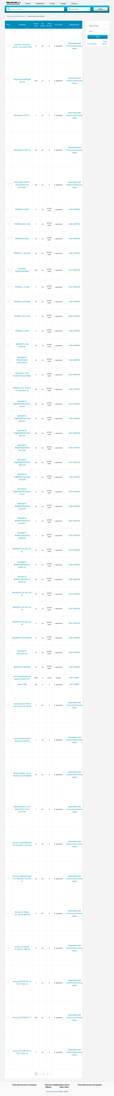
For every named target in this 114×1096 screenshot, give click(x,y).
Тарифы (63, 3)
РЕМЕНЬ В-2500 (22, 239)
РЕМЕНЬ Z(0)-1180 (22, 316)
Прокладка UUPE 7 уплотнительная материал (22, 184)
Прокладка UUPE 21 (22, 150)
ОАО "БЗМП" (74, 678)
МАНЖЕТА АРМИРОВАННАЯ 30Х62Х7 (22, 520)
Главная (27, 3)
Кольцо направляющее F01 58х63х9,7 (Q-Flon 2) (22, 878)
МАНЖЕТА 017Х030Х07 (22, 638)
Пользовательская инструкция (90, 1085)
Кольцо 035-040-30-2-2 (22, 1017)
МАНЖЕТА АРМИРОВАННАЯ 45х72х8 (22, 447)
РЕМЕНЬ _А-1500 (22, 287)
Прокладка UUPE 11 (22, 115)
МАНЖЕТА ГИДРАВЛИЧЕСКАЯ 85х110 (22, 433)
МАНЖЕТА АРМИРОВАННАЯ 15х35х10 (22, 506)
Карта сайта (64, 1087)
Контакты (74, 3)
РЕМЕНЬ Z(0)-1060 (22, 302)
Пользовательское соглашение (24, 1085)
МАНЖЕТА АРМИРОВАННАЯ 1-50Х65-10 (22, 579)
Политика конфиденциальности (57, 1085)
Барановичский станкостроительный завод (74, 45)
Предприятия (40, 3)
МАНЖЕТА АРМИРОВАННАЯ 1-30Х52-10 (22, 564)
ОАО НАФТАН (74, 209)
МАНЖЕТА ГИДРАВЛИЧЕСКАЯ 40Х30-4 (22, 418)
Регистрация (92, 44)
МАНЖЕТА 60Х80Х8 (22, 667)
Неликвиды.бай (51, 1091)
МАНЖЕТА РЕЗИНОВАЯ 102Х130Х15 (22, 360)
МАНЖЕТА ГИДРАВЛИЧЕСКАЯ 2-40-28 (22, 491)
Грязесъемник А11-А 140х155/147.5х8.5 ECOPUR (22, 809)
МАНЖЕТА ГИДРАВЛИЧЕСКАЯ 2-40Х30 (22, 403)
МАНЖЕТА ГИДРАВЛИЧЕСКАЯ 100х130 (22, 462)
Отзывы (52, 3)
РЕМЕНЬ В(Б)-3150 (22, 224)
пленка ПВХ (22, 684)
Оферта (48, 1087)
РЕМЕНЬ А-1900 (22, 209)
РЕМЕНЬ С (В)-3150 (22, 253)
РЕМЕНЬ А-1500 (22, 331)
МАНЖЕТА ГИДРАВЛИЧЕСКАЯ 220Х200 (22, 477)
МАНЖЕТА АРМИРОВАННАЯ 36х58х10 (22, 535)
